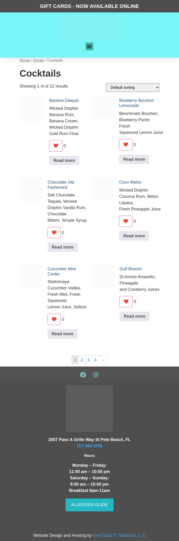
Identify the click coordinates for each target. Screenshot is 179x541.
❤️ (55, 145)
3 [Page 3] (88, 360)
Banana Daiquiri (64, 100)
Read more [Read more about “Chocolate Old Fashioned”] (62, 247)
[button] (89, 46)
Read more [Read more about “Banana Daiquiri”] (64, 160)
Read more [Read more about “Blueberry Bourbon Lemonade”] (134, 159)
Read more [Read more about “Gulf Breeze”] (134, 316)
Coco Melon (130, 182)
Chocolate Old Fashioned (61, 185)
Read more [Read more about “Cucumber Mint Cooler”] (62, 334)
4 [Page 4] (95, 360)
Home (25, 60)
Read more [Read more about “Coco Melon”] (134, 236)
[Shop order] (132, 87)
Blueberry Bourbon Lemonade (136, 103)
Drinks (38, 60)
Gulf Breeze (131, 269)
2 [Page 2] (82, 360)
